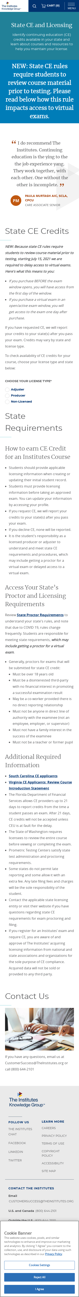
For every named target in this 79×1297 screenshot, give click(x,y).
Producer (18, 395)
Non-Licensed (21, 401)
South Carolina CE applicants (33, 776)
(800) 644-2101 (45, 1211)
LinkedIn (15, 1152)
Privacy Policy (54, 1136)
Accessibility (53, 1163)
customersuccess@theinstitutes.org (41, 1201)
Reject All (39, 1277)
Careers (49, 1128)
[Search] (34, 6)
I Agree (39, 1289)
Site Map (49, 1171)
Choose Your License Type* (28, 381)
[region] (39, 1259)
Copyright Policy (51, 1153)
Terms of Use (53, 1143)
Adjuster (17, 389)
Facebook (17, 1143)
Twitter (15, 1160)
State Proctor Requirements (40, 615)
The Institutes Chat (20, 1132)
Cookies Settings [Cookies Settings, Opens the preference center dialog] (39, 1265)
